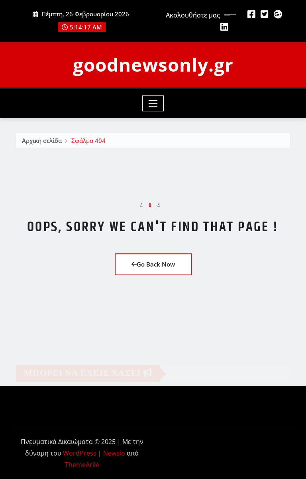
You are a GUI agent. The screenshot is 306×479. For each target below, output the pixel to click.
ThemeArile (82, 464)
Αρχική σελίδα (42, 142)
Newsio (114, 453)
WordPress (79, 453)
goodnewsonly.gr (153, 64)
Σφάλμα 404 (88, 142)
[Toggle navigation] (153, 103)
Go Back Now (153, 264)
